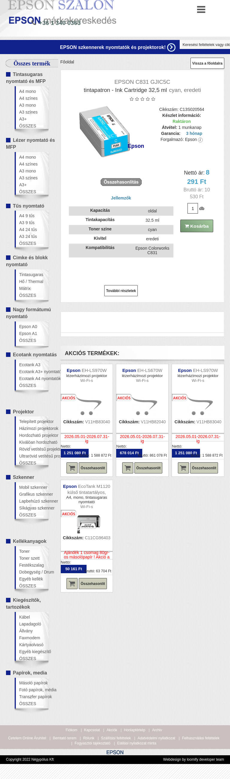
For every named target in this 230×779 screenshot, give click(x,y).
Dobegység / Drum (33, 572)
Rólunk (88, 738)
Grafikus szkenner (33, 494)
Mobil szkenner (33, 487)
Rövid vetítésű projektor (33, 449)
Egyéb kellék (31, 579)
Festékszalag (31, 565)
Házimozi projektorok (33, 428)
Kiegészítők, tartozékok (23, 604)
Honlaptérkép (134, 730)
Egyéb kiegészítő (33, 651)
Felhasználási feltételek (201, 738)
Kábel (24, 617)
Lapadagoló (30, 624)
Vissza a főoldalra (207, 63)
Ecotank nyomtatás (35, 354)
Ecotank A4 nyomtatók (33, 378)
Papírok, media (30, 672)
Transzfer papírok (33, 696)
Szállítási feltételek (116, 738)
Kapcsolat (92, 730)
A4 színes (28, 98)
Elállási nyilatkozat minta (136, 743)
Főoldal (67, 61)
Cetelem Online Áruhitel (27, 738)
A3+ (23, 119)
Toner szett (29, 558)
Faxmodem (29, 637)
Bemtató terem (65, 738)
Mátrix (25, 288)
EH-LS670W (149, 370)
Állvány (26, 630)
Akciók (112, 730)
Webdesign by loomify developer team (193, 759)
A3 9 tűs (26, 222)
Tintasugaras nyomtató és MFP (26, 78)
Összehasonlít (93, 468)
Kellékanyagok (29, 541)
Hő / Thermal (31, 281)
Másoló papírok (33, 682)
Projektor (23, 411)
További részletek (121, 291)
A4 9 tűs (26, 215)
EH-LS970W (94, 370)
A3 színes (28, 112)
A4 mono (27, 91)
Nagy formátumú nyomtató (28, 313)
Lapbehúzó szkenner (33, 501)
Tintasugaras (31, 274)
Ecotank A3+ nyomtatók (33, 371)
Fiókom (71, 730)
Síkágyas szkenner (33, 508)
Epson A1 (28, 333)
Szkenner (23, 477)
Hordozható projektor (33, 435)
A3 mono (27, 105)
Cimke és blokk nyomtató (27, 261)
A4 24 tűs (28, 229)
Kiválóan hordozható (33, 442)
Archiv (157, 730)
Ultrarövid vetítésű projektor (33, 456)
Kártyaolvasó (31, 644)
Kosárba (197, 226)
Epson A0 (28, 326)
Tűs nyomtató (28, 205)
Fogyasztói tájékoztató (92, 743)
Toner (24, 551)
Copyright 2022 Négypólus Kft (30, 759)
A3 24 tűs (28, 236)
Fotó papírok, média (33, 689)
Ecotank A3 (29, 364)
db (201, 208)
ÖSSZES (27, 125)
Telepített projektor (33, 421)
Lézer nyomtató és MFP (30, 144)
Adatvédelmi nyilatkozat (156, 738)
